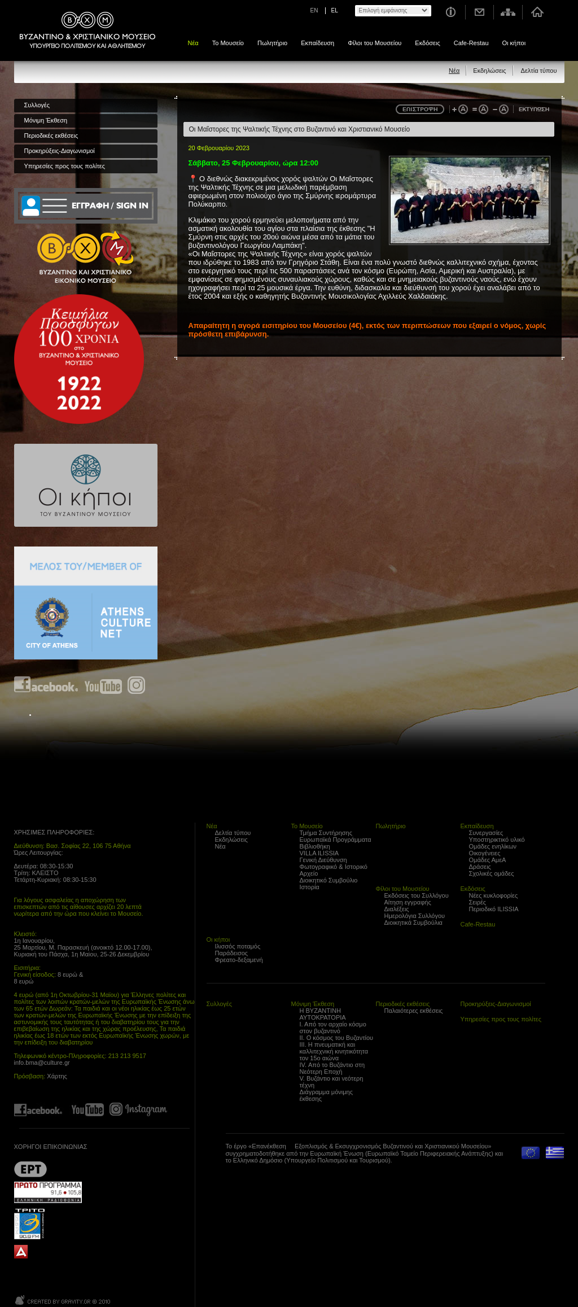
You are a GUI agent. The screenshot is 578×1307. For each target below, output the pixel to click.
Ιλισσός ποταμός (238, 946)
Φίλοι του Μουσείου (374, 43)
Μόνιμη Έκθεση (46, 120)
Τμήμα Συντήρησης (326, 832)
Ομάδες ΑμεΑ (487, 859)
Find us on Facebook (46, 685)
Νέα (193, 43)
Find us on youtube (103, 685)
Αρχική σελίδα (537, 12)
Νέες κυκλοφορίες (493, 895)
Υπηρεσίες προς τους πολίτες (65, 166)
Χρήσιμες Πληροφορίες (450, 12)
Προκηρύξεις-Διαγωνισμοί (59, 150)
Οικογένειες (485, 853)
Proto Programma (48, 1192)
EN (314, 10)
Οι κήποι (514, 43)
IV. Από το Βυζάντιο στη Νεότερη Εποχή (332, 1068)
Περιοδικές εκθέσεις (51, 135)
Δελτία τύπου (539, 70)
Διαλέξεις (396, 909)
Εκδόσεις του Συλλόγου (416, 895)
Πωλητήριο (272, 43)
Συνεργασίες (486, 832)
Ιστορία (309, 887)
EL (334, 10)
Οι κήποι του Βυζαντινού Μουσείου (85, 485)
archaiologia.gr (21, 1252)
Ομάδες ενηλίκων (493, 846)
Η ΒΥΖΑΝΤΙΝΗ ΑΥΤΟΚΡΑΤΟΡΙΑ (323, 1014)
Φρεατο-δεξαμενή (239, 959)
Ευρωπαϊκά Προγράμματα (335, 839)
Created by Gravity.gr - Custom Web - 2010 (63, 1300)
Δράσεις (480, 866)
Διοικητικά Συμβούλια (413, 922)
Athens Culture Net (85, 603)
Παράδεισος (231, 953)
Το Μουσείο (228, 43)
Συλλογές (37, 105)
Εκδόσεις (427, 43)
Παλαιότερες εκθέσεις (413, 1010)
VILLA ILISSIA (319, 853)
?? (30, 1169)
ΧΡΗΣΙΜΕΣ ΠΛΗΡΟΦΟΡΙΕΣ (53, 832)
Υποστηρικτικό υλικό (497, 839)
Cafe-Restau (471, 43)
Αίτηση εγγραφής (407, 902)
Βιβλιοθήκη (315, 846)
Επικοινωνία (480, 12)
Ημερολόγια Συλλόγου (414, 915)
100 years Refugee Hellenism (79, 359)
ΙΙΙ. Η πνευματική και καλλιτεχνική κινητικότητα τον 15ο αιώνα (334, 1051)
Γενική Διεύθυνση (323, 859)
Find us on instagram (136, 685)
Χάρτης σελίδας (508, 12)
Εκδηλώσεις (489, 70)
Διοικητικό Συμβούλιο (329, 880)
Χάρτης (57, 1076)
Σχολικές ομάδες (491, 873)
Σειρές (478, 902)
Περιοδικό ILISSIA (494, 909)
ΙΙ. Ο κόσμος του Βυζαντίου (337, 1037)
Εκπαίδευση (317, 43)
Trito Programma (48, 1223)
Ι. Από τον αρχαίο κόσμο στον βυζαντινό (333, 1027)
